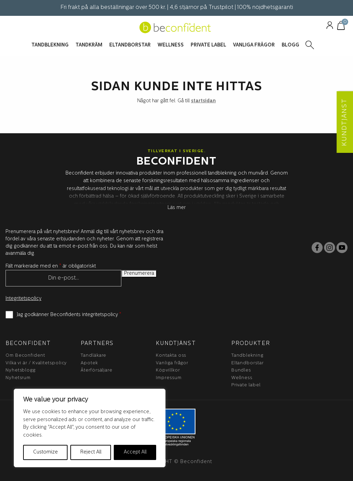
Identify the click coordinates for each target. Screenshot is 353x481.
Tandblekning (247, 355)
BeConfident (28, 343)
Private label (246, 385)
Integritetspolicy (23, 298)
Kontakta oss (171, 355)
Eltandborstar (247, 363)
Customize (45, 452)
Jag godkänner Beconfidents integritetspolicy (69, 314)
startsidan (203, 101)
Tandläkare (93, 355)
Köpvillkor (168, 370)
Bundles (241, 370)
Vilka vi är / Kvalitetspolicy (36, 363)
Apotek (89, 363)
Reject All (90, 452)
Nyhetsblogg (21, 370)
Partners (97, 343)
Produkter (250, 343)
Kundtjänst (175, 343)
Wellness (241, 378)
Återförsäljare (96, 370)
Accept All (135, 452)
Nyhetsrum (18, 378)
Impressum (168, 378)
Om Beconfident (25, 355)
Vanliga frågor (172, 363)
